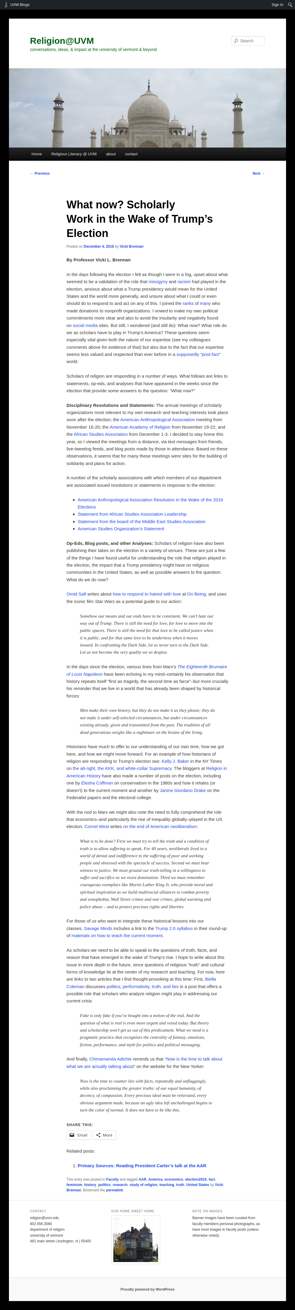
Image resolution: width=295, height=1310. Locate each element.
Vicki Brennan (131, 246)
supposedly (188, 354)
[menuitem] (290, 5)
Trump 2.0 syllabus (174, 928)
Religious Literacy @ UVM (74, 154)
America (155, 1179)
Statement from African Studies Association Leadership (132, 514)
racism (184, 281)
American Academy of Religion (139, 427)
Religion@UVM (62, 41)
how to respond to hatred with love (147, 593)
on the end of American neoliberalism (160, 826)
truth (180, 1185)
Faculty (112, 1179)
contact (131, 154)
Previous (40, 173)
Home (37, 154)
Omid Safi (76, 593)
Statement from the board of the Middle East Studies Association (142, 521)
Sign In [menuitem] (277, 4)
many (205, 303)
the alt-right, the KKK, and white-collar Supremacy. (123, 768)
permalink (114, 1190)
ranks (188, 303)
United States (197, 1185)
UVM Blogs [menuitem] (20, 4)
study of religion (143, 1185)
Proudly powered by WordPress (147, 1289)
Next (259, 173)
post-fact (210, 354)
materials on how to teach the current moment (117, 935)
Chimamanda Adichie (110, 1058)
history (90, 1185)
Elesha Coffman (97, 782)
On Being (196, 593)
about (111, 154)
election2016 (196, 1179)
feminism (74, 1185)
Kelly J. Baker (175, 761)
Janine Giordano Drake (183, 790)
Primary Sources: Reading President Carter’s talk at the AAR (142, 1165)
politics (104, 1185)
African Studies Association (101, 434)
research (120, 1185)
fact (211, 1179)
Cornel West (96, 826)
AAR (142, 1179)
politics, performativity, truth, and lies (142, 986)
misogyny (158, 281)
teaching (167, 1185)
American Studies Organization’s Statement (122, 528)
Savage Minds (98, 928)
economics (173, 1179)
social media (85, 325)
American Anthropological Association (157, 419)
